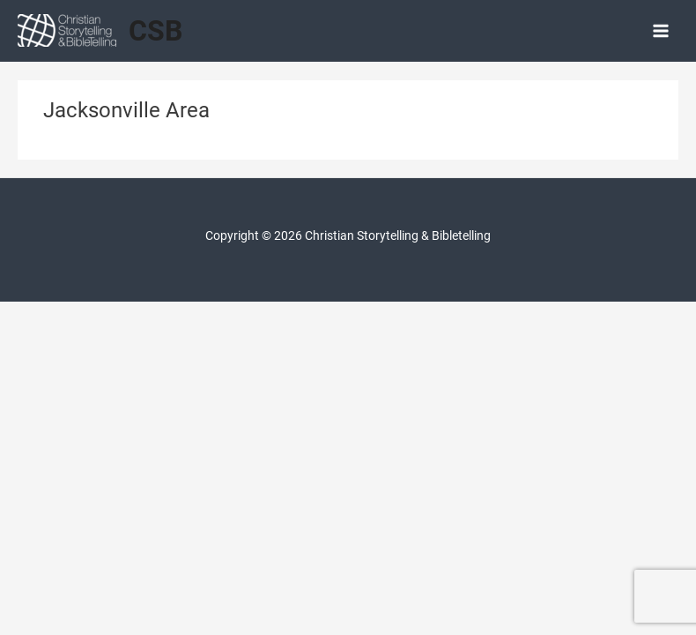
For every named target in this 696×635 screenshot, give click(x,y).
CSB (155, 31)
